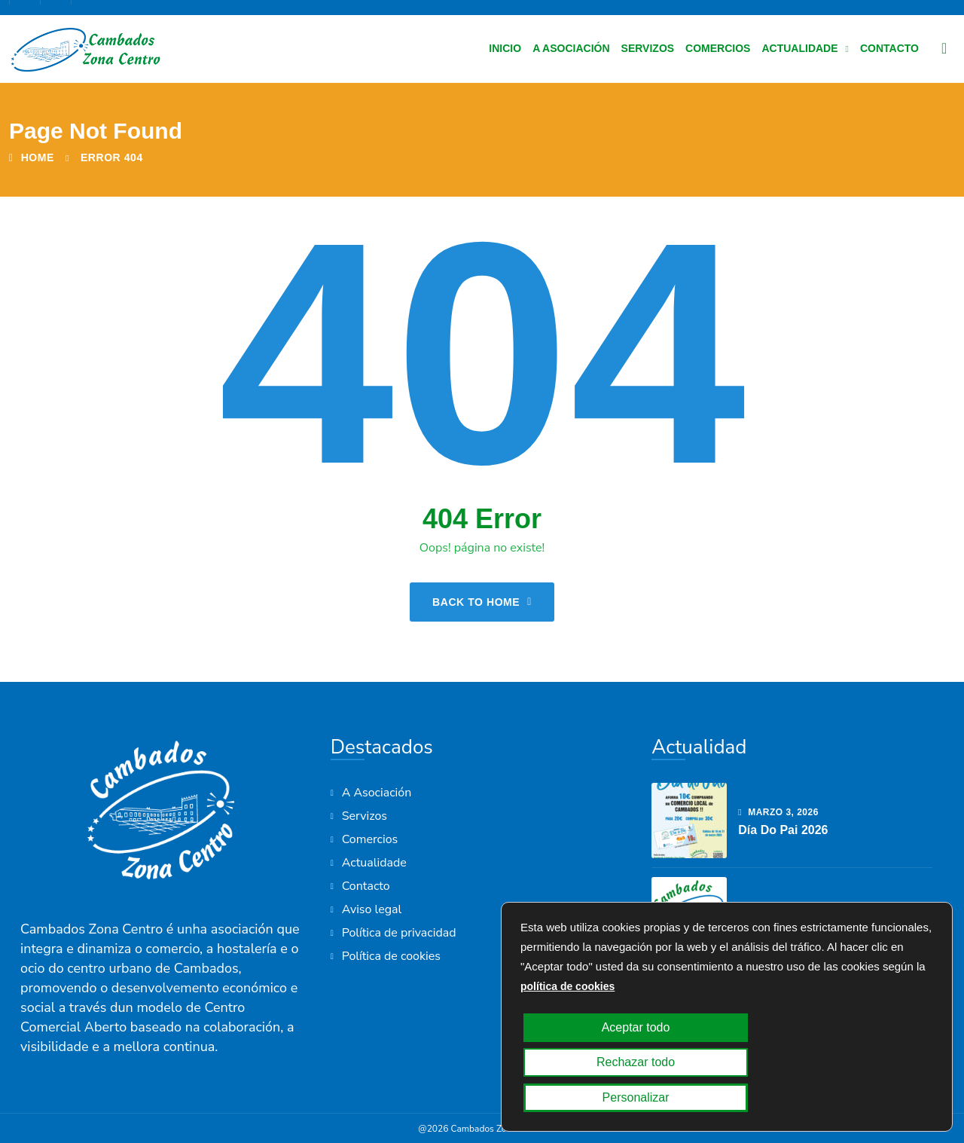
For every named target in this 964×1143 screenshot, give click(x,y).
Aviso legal (372, 909)
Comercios (717, 48)
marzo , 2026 (778, 812)
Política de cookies (391, 956)
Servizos (648, 48)
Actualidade (799, 48)
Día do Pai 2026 (783, 830)
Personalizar (854, 1098)
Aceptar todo (586, 1098)
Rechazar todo (721, 1098)
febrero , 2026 (784, 906)
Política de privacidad (399, 932)
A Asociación (570, 48)
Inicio (505, 48)
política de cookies (567, 1056)
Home (31, 157)
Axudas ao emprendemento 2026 (833, 924)
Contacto (889, 48)
